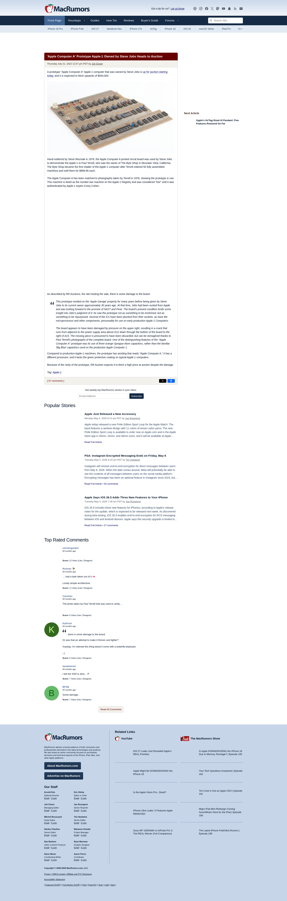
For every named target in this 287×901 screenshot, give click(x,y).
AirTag (153, 28)
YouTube (127, 737)
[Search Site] (225, 20)
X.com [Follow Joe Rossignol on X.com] (84, 809)
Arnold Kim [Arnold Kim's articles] (49, 791)
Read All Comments (111, 709)
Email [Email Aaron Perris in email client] (76, 859)
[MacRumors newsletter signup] (241, 9)
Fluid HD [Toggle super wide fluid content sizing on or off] (92, 885)
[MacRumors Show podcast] (195, 9)
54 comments (111, 483)
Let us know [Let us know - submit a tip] (177, 8)
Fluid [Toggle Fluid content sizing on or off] (84, 885)
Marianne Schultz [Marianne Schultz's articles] (82, 828)
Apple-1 (57, 372)
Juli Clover (97, 63)
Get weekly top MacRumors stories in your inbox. (111, 390)
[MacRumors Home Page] (67, 9)
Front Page (54, 20)
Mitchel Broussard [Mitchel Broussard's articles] (53, 816)
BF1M (66, 686)
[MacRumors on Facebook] (206, 9)
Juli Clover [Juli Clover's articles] (49, 803)
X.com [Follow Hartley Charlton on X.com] (54, 834)
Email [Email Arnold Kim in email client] (46, 797)
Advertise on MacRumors (63, 774)
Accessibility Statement (54, 879)
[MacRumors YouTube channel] (223, 9)
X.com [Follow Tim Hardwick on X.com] (84, 822)
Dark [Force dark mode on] (113, 885)
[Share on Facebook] (171, 381)
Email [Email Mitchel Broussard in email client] (46, 822)
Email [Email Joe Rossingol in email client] (76, 809)
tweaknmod (69, 666)
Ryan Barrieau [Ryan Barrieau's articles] (81, 841)
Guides (95, 20)
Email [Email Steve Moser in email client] (46, 859)
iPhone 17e (136, 28)
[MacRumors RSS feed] (235, 9)
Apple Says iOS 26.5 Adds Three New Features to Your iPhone (130, 497)
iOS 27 (95, 28)
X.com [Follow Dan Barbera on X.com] (54, 847)
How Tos (111, 20)
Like (80, 560)
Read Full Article (93, 442)
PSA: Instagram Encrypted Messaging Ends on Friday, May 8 (129, 455)
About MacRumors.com (62, 764)
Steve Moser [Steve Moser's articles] (50, 853)
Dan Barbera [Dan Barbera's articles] (50, 841)
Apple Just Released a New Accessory (113, 414)
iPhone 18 (170, 28)
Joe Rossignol (132, 418)
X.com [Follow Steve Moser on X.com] (54, 859)
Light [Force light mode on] (107, 885)
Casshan (67, 596)
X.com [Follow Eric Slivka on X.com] (84, 797)
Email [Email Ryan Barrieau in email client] (76, 847)
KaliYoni (67, 623)
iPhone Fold (77, 28)
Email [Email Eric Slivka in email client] (76, 797)
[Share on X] (162, 381)
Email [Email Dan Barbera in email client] (46, 847)
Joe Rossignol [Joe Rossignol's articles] (81, 803)
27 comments (111, 525)
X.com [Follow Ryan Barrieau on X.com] (84, 847)
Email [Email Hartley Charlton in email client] (46, 834)
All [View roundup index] (240, 28)
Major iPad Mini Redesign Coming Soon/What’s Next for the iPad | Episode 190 (220, 811)
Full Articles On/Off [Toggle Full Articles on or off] (71, 885)
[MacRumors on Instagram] (201, 9)
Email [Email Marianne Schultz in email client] (76, 834)
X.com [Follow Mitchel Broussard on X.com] (54, 822)
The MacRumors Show (205, 737)
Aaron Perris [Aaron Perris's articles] (80, 853)
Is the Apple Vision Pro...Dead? (149, 791)
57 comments (56, 380)
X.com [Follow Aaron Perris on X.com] (84, 859)
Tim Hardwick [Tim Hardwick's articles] (80, 816)
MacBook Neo (114, 28)
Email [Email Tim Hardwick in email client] (76, 822)
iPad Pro (226, 28)
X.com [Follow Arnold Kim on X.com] (54, 797)
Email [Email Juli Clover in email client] (46, 809)
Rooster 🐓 (69, 568)
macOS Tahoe (206, 28)
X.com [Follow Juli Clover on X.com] (54, 809)
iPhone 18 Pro (55, 28)
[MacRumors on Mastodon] (217, 9)
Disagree (88, 560)
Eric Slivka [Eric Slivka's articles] (79, 791)
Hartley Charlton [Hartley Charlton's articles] (52, 828)
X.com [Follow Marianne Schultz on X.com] (84, 834)
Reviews (129, 20)
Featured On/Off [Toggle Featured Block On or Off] (52, 885)
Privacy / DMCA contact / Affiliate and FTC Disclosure (68, 874)
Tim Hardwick (133, 459)
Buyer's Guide (149, 20)
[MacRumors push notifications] (229, 9)
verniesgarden (71, 548)
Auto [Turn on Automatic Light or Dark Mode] (101, 885)
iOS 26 (187, 28)
